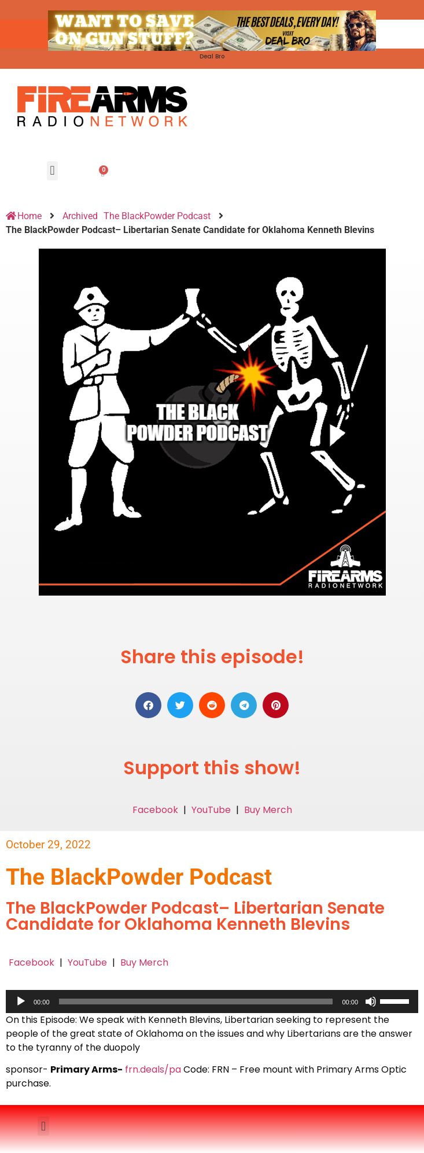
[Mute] (371, 1001)
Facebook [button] (155, 809)
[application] (212, 1001)
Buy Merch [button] (268, 809)
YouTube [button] (211, 809)
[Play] (21, 1001)
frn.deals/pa (153, 1069)
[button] (52, 170)
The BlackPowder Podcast (157, 215)
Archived (80, 215)
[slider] (196, 1001)
